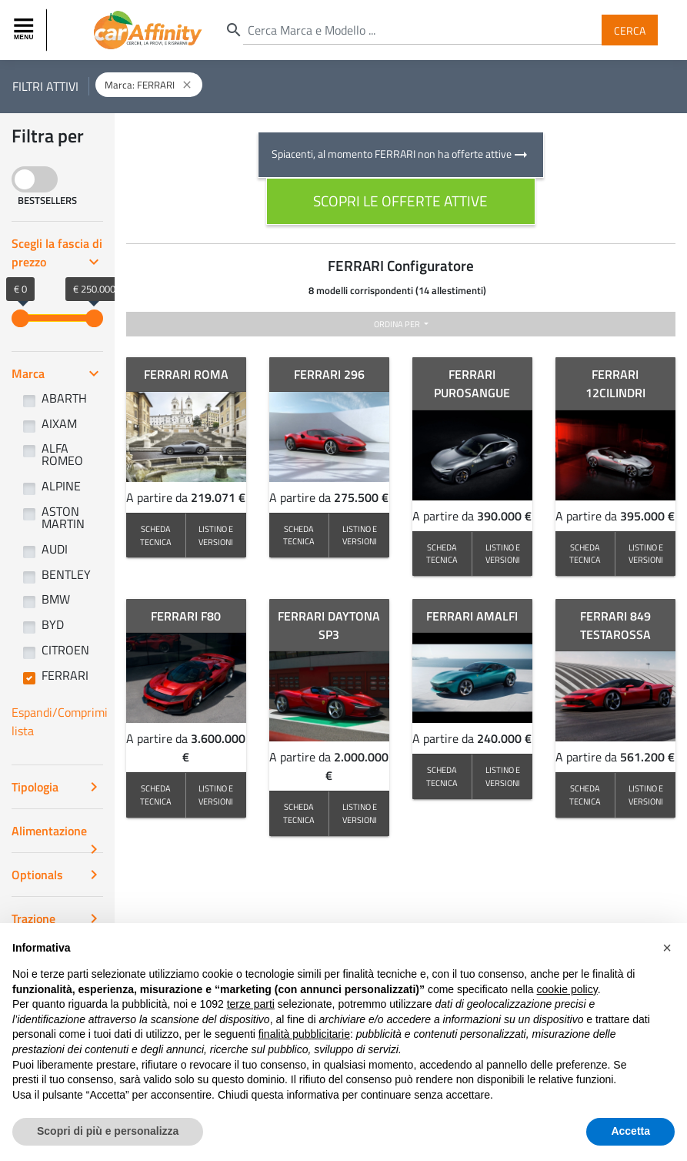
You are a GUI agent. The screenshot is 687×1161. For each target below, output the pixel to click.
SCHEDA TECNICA (156, 535)
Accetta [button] (630, 1131)
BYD (53, 624)
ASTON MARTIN (63, 517)
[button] (667, 947)
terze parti (251, 1004)
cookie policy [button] (567, 989)
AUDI (55, 549)
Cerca (629, 29)
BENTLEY (66, 574)
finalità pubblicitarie (304, 1034)
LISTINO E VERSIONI (215, 535)
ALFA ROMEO (62, 454)
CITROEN (65, 650)
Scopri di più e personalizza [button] (107, 1131)
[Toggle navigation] (25, 30)
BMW (56, 599)
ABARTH (64, 398)
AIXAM (59, 423)
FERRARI (65, 675)
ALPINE (61, 486)
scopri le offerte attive (400, 200)
